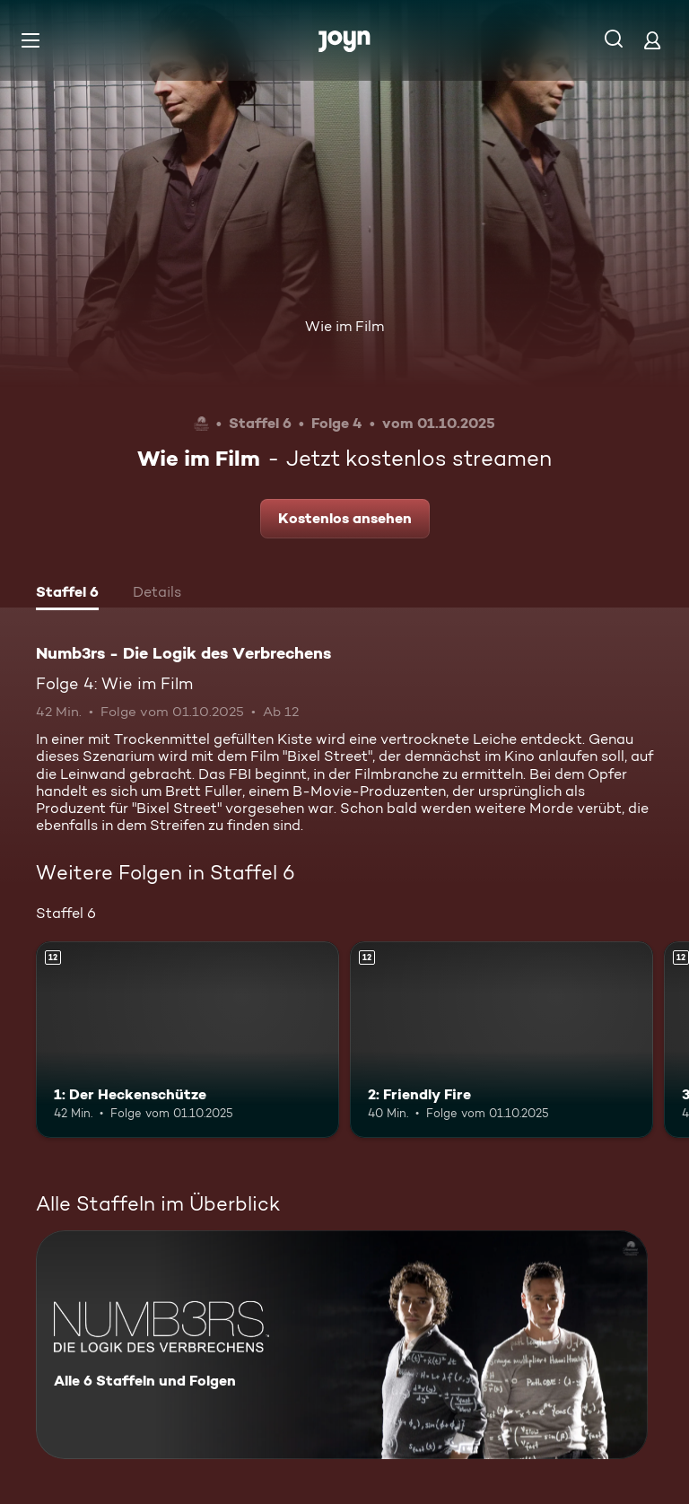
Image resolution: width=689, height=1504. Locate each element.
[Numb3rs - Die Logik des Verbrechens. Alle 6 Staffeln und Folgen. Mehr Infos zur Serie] (342, 1344)
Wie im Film (344, 326)
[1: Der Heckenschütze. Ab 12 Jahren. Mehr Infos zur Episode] (187, 1040)
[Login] (652, 40)
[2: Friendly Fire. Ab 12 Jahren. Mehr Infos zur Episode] (501, 1040)
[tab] (67, 594)
